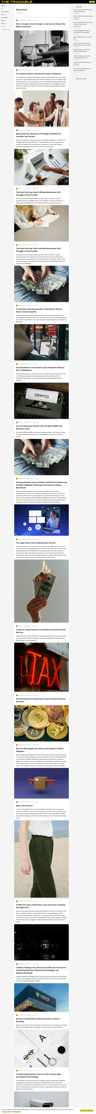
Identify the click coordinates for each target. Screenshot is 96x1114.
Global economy (5, 11)
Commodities (4, 17)
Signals (3, 20)
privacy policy (6, 1111)
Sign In (92, 1)
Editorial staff (21, 20)
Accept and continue (87, 1110)
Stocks (3, 14)
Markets (3, 5)
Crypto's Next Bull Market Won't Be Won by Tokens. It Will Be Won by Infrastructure (83, 24)
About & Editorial (5, 29)
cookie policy (17, 1111)
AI (1, 8)
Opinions (3, 23)
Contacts (3, 26)
